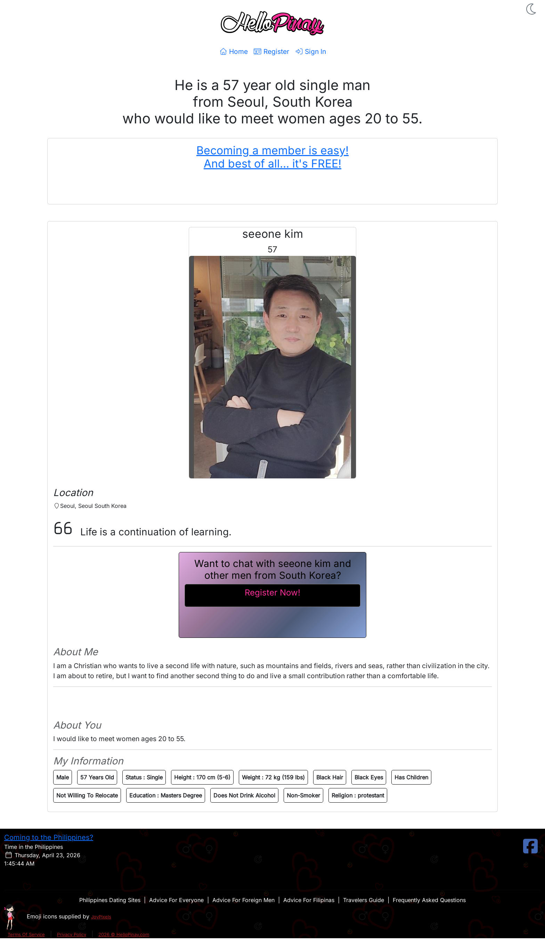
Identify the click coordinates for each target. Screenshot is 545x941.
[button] (531, 9)
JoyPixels (101, 916)
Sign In (310, 51)
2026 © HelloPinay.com (123, 934)
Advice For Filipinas (308, 900)
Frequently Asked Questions (429, 900)
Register (271, 51)
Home (233, 51)
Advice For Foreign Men (243, 900)
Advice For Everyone (176, 900)
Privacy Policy (71, 934)
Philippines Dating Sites (109, 900)
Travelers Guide (363, 900)
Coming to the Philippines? (48, 837)
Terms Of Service (26, 934)
